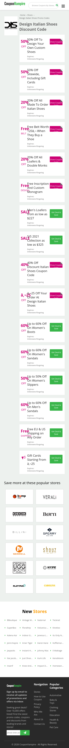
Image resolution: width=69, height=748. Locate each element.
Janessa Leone (41, 635)
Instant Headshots (26, 650)
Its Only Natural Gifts (57, 635)
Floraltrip (25, 627)
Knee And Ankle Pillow (26, 665)
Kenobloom (57, 658)
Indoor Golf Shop (26, 635)
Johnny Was (41, 650)
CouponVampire (27, 744)
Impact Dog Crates (41, 665)
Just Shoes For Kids (26, 658)
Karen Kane (41, 643)
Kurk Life (40, 658)
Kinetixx (55, 627)
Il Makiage (56, 650)
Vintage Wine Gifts (26, 620)
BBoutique (11, 620)
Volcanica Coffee (41, 627)
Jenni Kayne (11, 643)
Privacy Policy (37, 706)
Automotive (55, 695)
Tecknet (55, 620)
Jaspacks (10, 650)
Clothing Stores (54, 709)
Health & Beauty (54, 721)
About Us (38, 719)
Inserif (9, 665)
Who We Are (38, 713)
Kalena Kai (11, 635)
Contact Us (39, 723)
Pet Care (54, 727)
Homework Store (57, 665)
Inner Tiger (26, 643)
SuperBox (10, 627)
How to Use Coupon (39, 698)
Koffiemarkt (57, 643)
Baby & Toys (53, 701)
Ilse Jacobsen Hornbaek (11, 658)
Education (55, 715)
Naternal (40, 620)
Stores (37, 691)
